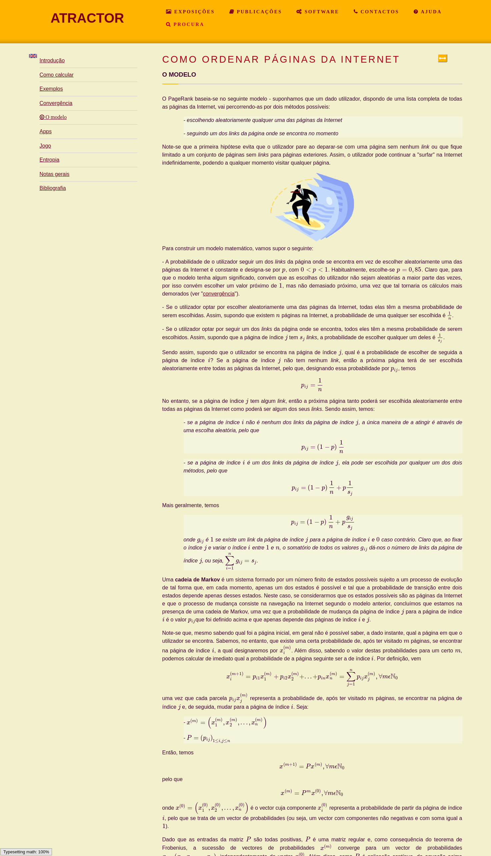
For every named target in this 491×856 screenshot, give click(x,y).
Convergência (56, 103)
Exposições (193, 11)
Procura (187, 24)
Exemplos (51, 89)
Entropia (50, 160)
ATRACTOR (87, 18)
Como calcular (57, 75)
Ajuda (430, 11)
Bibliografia (53, 188)
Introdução (52, 60)
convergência (219, 294)
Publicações (258, 11)
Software (320, 11)
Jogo (45, 146)
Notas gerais (55, 174)
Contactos (378, 11)
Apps (46, 131)
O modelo (55, 117)
